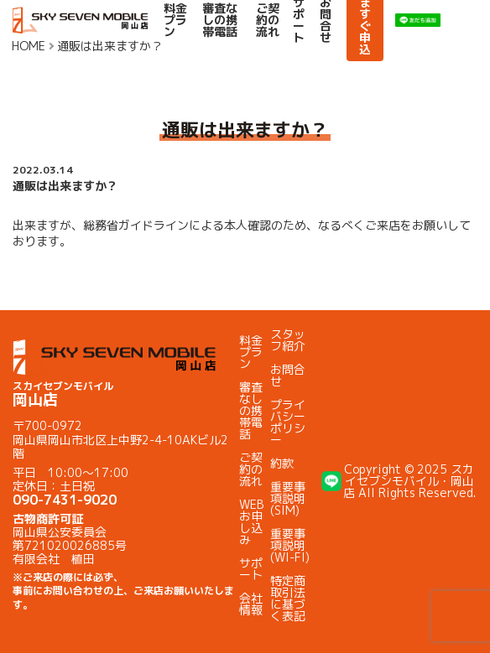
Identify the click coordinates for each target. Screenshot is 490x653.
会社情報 (251, 604)
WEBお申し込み (251, 521)
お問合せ (287, 375)
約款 (282, 463)
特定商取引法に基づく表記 (287, 598)
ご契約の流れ (267, 20)
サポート (251, 569)
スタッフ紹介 (287, 340)
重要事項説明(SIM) (287, 498)
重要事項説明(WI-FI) (290, 545)
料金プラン (175, 20)
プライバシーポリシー (287, 422)
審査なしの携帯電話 (219, 20)
